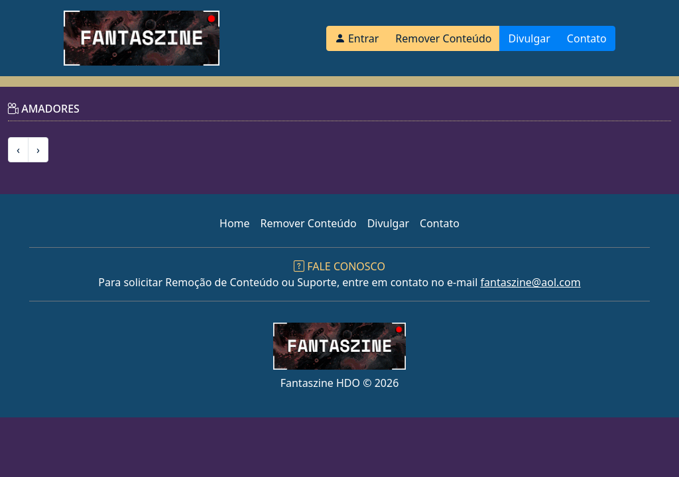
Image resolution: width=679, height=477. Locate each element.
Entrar (357, 38)
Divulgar (529, 38)
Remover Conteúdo (443, 38)
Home (234, 223)
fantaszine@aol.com (531, 282)
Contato (587, 38)
